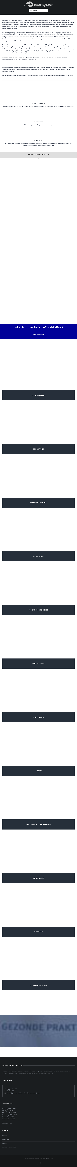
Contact (4, 1143)
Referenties (5, 1139)
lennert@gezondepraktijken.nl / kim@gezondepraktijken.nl (23, 1093)
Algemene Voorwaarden (9, 1147)
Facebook (39, 1163)
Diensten (5, 1136)
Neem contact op (38, 334)
